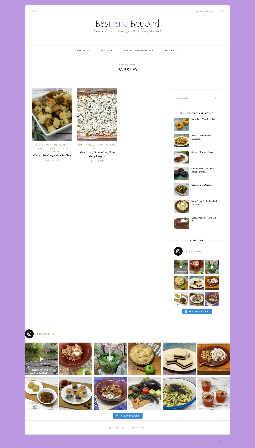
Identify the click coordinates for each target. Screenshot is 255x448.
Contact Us (171, 50)
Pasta (112, 145)
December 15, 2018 (52, 160)
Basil (80, 145)
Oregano (91, 145)
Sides (47, 151)
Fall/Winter (60, 145)
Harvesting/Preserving (138, 50)
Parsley (39, 148)
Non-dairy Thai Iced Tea (203, 119)
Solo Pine (52, 441)
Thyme (56, 151)
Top (220, 441)
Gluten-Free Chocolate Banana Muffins (202, 170)
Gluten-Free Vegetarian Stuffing (52, 155)
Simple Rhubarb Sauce (202, 152)
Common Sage (43, 145)
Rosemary (63, 148)
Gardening (107, 50)
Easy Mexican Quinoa (201, 184)
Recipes (82, 50)
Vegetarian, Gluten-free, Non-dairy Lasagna (97, 154)
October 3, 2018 (97, 161)
